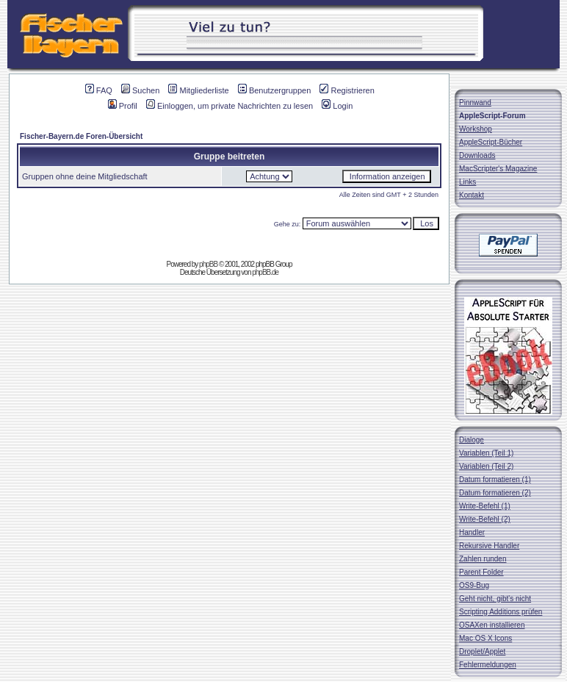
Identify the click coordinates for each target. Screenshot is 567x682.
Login (337, 105)
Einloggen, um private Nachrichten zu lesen (229, 105)
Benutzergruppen (274, 90)
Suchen (140, 90)
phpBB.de (265, 272)
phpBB (208, 264)
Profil (122, 105)
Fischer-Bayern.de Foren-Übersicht (81, 136)
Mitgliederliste (198, 90)
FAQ (98, 90)
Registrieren (346, 90)
